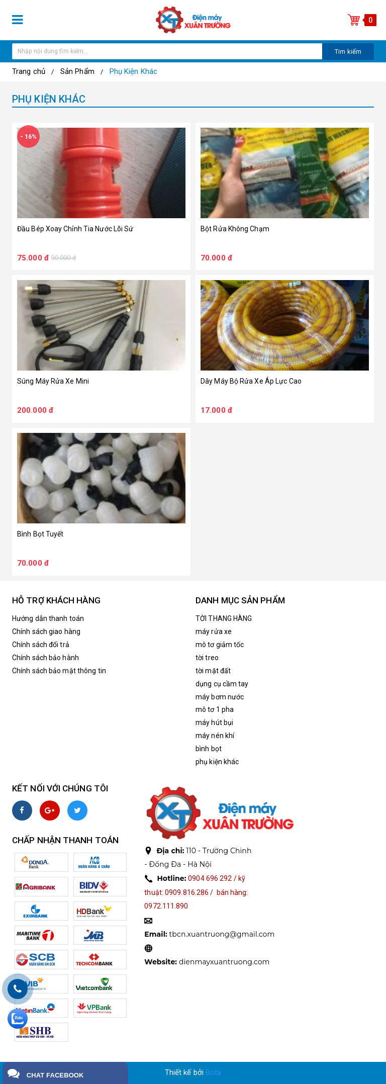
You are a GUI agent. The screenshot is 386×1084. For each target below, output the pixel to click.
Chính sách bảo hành (45, 658)
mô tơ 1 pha (215, 709)
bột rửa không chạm (235, 229)
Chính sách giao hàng (46, 631)
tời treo (207, 658)
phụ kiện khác (217, 762)
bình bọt (209, 749)
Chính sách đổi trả (40, 645)
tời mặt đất (213, 671)
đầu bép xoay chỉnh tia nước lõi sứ (75, 229)
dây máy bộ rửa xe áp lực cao (251, 381)
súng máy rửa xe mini (53, 381)
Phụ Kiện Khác (133, 71)
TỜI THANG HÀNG (224, 618)
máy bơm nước (220, 697)
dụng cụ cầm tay (222, 684)
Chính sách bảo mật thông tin (59, 671)
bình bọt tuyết (40, 534)
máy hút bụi (214, 722)
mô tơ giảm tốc (220, 645)
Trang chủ (28, 71)
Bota (213, 1072)
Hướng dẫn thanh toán (48, 618)
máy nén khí (215, 736)
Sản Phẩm (77, 71)
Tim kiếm (348, 51)
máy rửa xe (214, 631)
